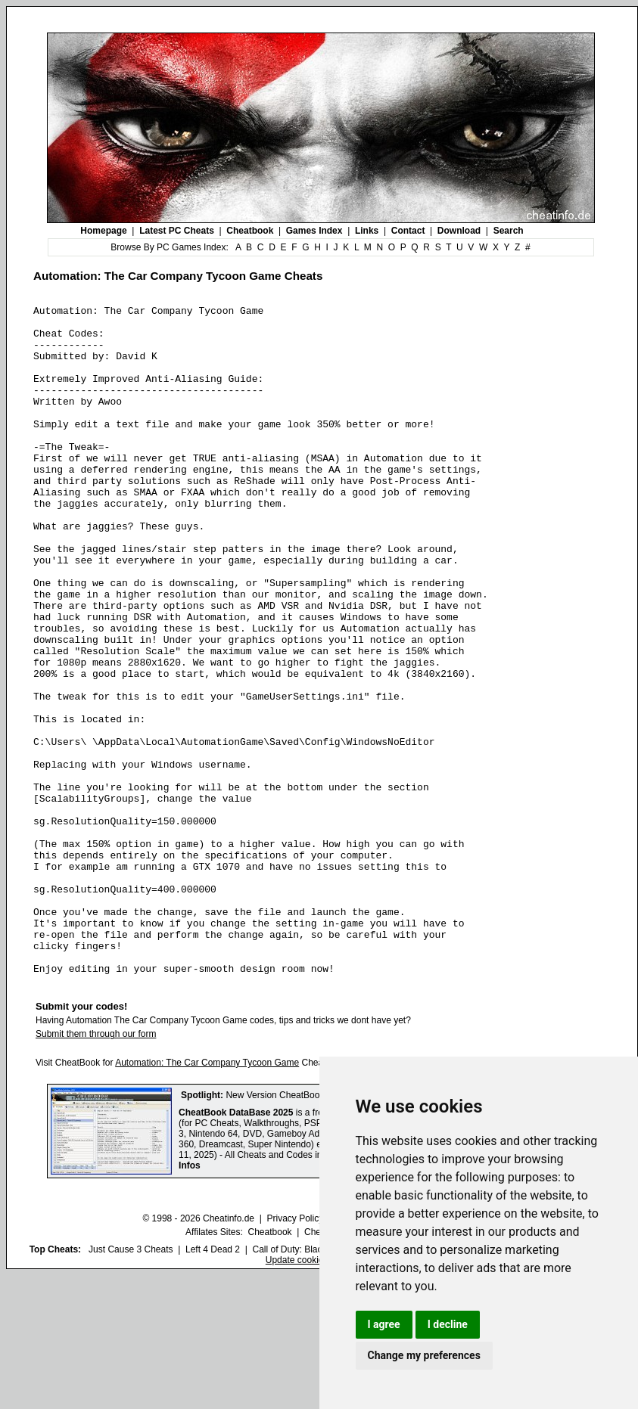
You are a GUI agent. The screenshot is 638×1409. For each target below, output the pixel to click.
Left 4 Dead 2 (212, 1383)
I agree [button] (384, 1324)
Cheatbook (249, 230)
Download (459, 230)
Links (366, 230)
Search (508, 230)
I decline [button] (448, 1324)
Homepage (103, 230)
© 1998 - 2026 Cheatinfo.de (198, 1352)
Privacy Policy (294, 1352)
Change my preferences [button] (424, 1355)
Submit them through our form (96, 1167)
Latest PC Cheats (176, 230)
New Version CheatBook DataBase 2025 (307, 1229)
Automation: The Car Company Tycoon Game (207, 1196)
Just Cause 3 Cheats (131, 1383)
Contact (408, 230)
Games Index (314, 230)
